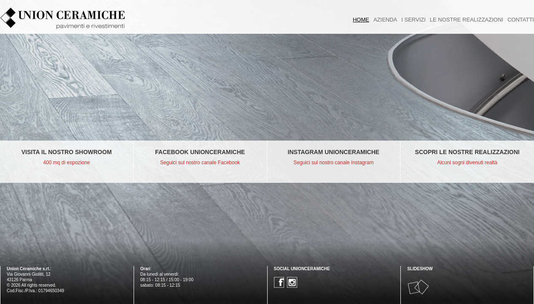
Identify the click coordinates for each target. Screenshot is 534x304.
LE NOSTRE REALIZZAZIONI (466, 19)
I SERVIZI (413, 19)
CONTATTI (520, 19)
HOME (361, 19)
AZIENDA (385, 19)
